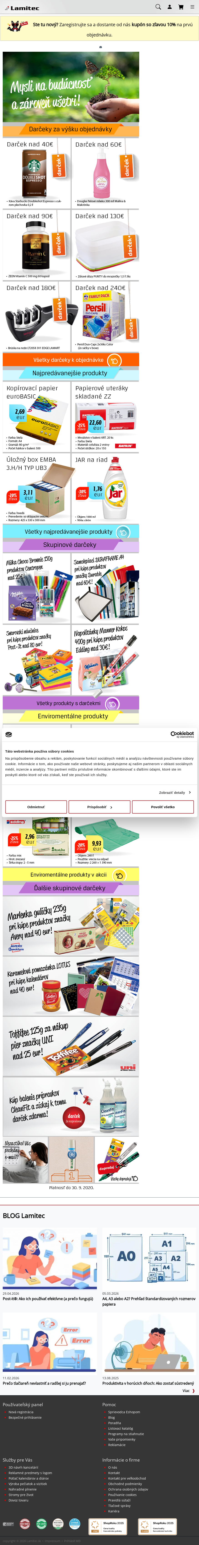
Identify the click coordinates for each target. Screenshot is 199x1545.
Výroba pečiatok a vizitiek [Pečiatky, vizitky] (28, 1484)
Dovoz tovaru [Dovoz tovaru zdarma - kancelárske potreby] (18, 1500)
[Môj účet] (169, 6)
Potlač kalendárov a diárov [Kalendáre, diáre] (29, 1478)
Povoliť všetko (163, 807)
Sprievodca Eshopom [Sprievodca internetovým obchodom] (124, 1412)
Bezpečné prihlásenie (25, 1417)
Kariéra (113, 1511)
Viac (189, 1390)
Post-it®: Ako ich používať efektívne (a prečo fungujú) (48, 1298)
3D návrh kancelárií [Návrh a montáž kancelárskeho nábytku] (23, 1467)
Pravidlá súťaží (119, 1500)
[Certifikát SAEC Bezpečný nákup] (8, 1523)
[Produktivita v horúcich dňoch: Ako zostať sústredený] (149, 1343)
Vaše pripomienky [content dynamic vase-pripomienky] (121, 1439)
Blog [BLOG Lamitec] (111, 1417)
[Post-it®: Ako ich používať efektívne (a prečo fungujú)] (50, 1258)
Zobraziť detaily (172, 792)
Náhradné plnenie (23, 1489)
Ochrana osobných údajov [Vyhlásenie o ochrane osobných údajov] (128, 1489)
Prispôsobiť (99, 807)
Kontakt (114, 1473)
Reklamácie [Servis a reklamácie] (117, 1445)
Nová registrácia (21, 1412)
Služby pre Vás (17, 1460)
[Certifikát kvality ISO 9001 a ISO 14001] (24, 1523)
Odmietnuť (36, 807)
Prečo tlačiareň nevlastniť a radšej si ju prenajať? (44, 1383)
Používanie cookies (122, 1495)
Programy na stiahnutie (126, 1434)
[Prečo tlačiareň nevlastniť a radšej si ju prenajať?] (50, 1343)
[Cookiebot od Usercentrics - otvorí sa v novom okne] (174, 734)
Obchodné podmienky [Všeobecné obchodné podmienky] (125, 1484)
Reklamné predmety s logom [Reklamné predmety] (30, 1473)
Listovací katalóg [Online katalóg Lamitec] (120, 1428)
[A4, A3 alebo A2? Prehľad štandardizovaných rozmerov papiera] (149, 1258)
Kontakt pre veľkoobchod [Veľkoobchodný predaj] (127, 1478)
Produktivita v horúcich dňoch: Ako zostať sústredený (148, 1383)
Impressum (52, 1541)
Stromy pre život (21, 1495)
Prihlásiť (69, 1541)
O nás (112, 1467)
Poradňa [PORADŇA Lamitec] (114, 1423)
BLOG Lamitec (24, 1215)
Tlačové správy (119, 1506)
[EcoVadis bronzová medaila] (58, 1523)
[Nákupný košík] (181, 6)
